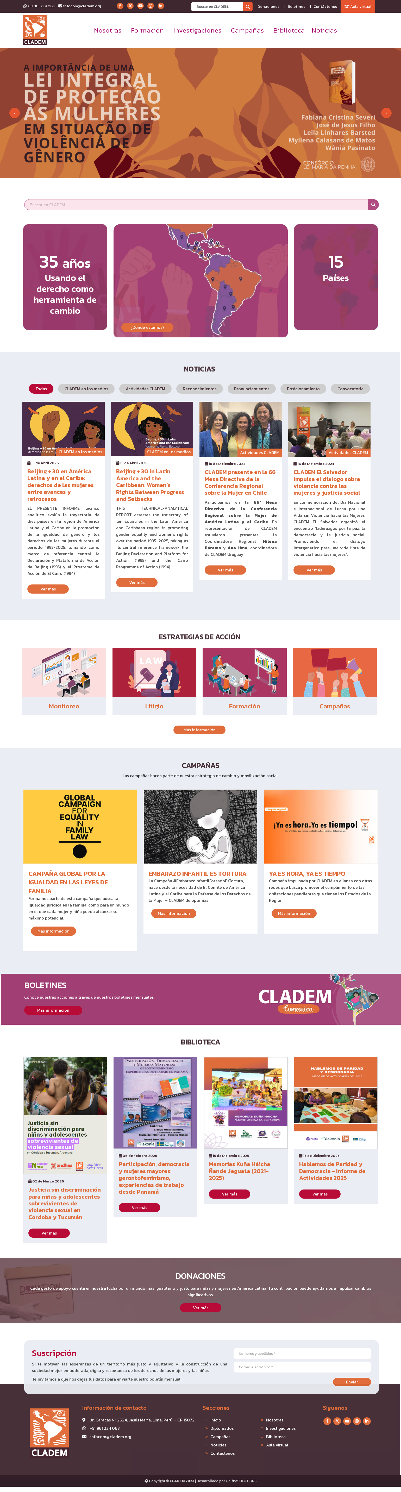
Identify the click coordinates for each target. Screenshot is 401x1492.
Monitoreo (44, 706)
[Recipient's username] (217, 6)
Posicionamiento (283, 389)
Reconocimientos (179, 389)
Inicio (195, 1420)
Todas (21, 389)
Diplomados (202, 1428)
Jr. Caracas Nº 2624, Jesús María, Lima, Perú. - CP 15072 (122, 1420)
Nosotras (108, 30)
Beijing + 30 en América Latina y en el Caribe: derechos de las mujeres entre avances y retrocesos (40, 485)
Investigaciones (197, 30)
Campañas (247, 30)
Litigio (134, 706)
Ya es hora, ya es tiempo (307, 893)
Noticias (324, 30)
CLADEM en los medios (66, 389)
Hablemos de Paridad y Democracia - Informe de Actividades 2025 (332, 1151)
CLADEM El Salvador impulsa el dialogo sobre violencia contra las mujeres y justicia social (306, 482)
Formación (147, 30)
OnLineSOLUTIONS (241, 1481)
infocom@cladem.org (79, 6)
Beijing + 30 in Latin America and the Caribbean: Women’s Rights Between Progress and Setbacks (130, 485)
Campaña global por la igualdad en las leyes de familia (68, 902)
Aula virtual (357, 6)
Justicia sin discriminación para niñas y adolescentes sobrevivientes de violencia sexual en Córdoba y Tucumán (64, 1183)
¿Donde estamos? (147, 347)
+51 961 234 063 (39, 6)
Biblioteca (289, 30)
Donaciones (268, 6)
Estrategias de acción (179, 636)
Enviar (372, 1382)
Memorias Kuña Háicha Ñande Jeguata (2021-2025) (239, 1151)
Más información (179, 730)
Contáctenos (325, 6)
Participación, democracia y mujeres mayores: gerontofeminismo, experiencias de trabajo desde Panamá (154, 1158)
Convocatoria (330, 389)
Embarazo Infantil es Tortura (198, 893)
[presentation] (14, 113)
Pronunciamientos (231, 389)
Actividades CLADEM (125, 389)
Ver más (28, 589)
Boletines (296, 6)
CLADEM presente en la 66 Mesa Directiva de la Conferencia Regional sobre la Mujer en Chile (220, 482)
